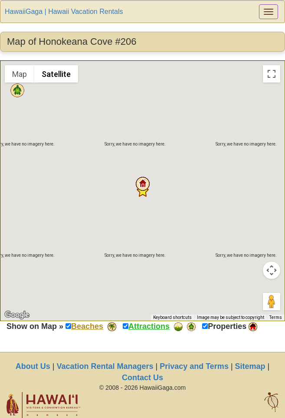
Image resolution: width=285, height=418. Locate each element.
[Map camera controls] (271, 270)
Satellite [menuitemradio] (56, 74)
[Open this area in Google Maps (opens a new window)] (17, 315)
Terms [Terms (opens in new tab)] (275, 317)
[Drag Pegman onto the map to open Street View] (271, 301)
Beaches (87, 326)
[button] (143, 184)
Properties (227, 326)
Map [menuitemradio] (19, 74)
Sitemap (250, 366)
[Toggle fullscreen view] (271, 74)
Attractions (149, 326)
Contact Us (142, 377)
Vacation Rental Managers (104, 366)
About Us (33, 366)
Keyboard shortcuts (172, 317)
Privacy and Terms (194, 366)
